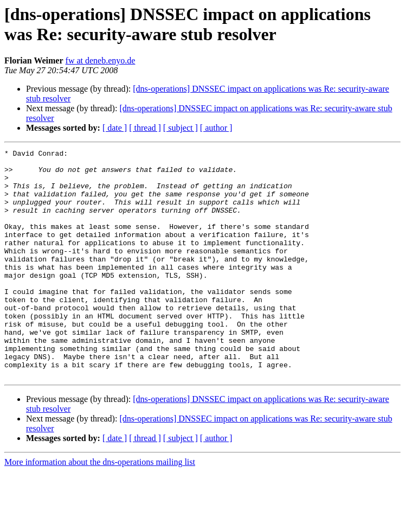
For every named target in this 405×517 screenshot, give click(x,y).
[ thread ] (145, 127)
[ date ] (114, 127)
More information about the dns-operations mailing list (99, 507)
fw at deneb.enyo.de (101, 60)
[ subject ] (180, 127)
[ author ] (216, 127)
